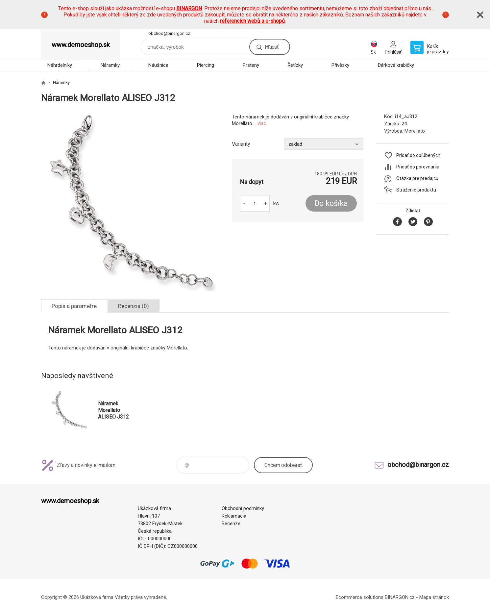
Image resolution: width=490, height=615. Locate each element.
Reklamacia (234, 516)
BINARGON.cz (400, 597)
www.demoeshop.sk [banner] (81, 45)
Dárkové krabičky (396, 65)
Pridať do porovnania (417, 166)
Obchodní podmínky (243, 508)
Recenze (231, 523)
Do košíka (331, 203)
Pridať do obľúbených (418, 155)
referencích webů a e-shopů (252, 21)
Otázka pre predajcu (417, 178)
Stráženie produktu (416, 189)
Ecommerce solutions (359, 597)
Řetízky (295, 65)
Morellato (414, 131)
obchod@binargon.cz (169, 33)
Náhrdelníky (59, 65)
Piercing (205, 65)
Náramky (110, 65)
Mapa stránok (434, 597)
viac (261, 123)
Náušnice (158, 65)
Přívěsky (340, 65)
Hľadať (272, 47)
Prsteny (251, 65)
